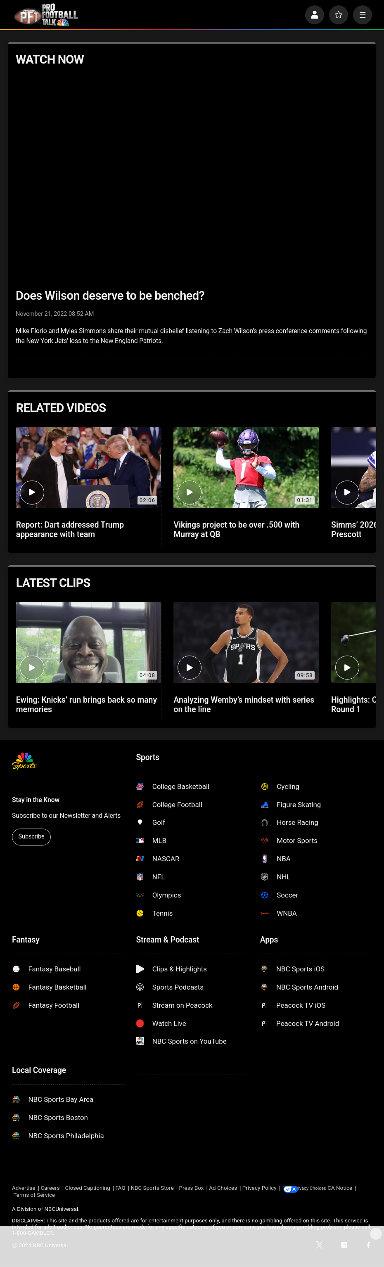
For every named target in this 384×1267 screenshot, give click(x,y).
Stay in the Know (35, 800)
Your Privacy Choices (326, 1188)
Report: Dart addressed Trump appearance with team (70, 529)
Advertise (24, 1188)
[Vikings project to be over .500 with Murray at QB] (246, 468)
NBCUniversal (61, 1209)
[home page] (46, 15)
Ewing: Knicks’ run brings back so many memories (86, 704)
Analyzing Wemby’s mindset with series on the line (243, 704)
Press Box (191, 1188)
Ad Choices (223, 1188)
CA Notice (24, 1195)
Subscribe (32, 836)
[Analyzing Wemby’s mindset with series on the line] (246, 643)
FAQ (121, 1188)
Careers (49, 1188)
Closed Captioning (87, 1188)
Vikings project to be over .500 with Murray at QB (236, 529)
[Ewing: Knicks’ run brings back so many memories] (88, 643)
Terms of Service (63, 1195)
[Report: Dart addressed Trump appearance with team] (88, 468)
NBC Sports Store (152, 1188)
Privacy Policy (259, 1188)
